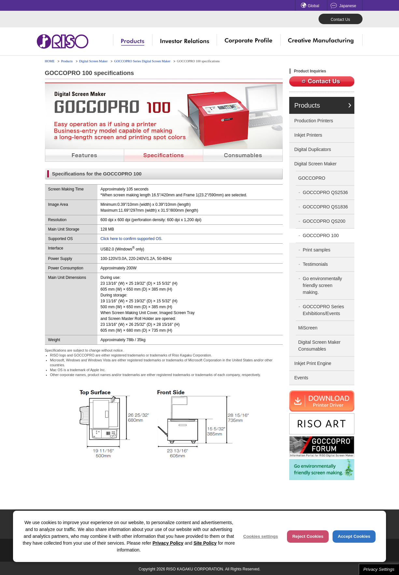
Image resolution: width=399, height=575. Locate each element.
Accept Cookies (354, 536)
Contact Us (340, 19)
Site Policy (205, 543)
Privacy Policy (167, 543)
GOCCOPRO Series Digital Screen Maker (142, 61)
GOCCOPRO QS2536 (325, 192)
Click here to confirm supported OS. (132, 238)
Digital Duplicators (312, 149)
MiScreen (308, 327)
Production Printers (313, 120)
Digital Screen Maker (93, 61)
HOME (50, 61)
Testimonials (315, 264)
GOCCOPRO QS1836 (325, 206)
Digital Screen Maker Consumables (319, 346)
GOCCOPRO (311, 178)
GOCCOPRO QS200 (324, 221)
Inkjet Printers (308, 135)
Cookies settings (260, 536)
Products (67, 61)
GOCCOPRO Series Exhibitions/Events (323, 310)
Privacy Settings (378, 569)
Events (301, 377)
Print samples (317, 249)
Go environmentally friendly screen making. (322, 285)
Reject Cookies (307, 536)
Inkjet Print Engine (313, 363)
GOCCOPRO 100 (321, 235)
